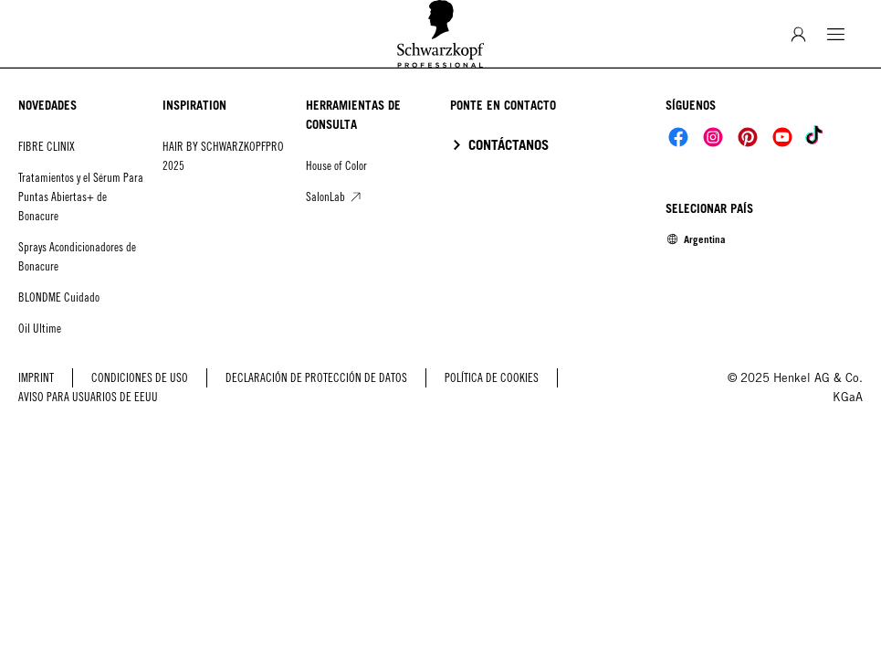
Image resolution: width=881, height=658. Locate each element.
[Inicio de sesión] (798, 34)
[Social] (678, 137)
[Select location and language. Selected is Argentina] (696, 239)
